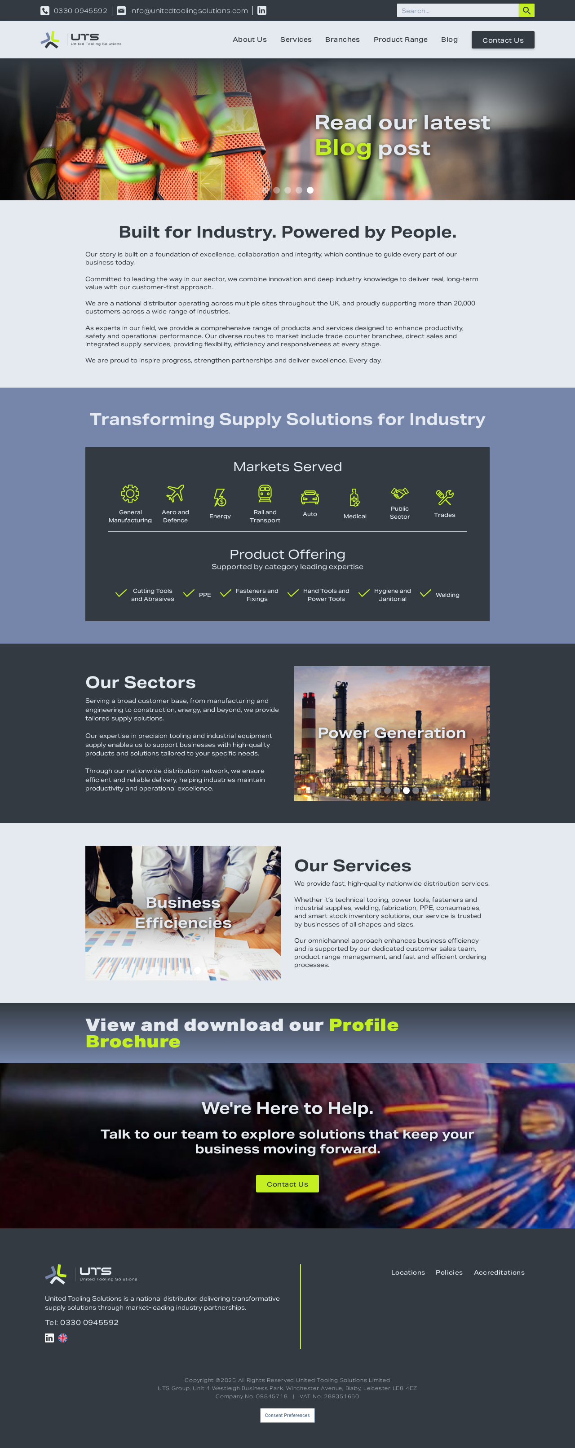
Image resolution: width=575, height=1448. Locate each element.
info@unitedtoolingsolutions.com (189, 11)
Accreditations (499, 1272)
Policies (449, 1272)
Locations (408, 1272)
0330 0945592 (80, 11)
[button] (265, 190)
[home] (80, 39)
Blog (449, 39)
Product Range (401, 39)
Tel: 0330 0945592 (82, 1322)
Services (296, 39)
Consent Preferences (287, 1415)
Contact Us (503, 40)
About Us (250, 39)
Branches (342, 39)
